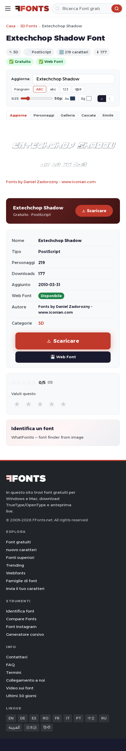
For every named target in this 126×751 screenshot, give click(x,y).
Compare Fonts (21, 618)
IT (68, 718)
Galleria (68, 115)
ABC (39, 89)
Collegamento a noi (25, 680)
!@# (78, 89)
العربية (14, 727)
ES (34, 718)
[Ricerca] (87, 8)
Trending (15, 565)
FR (57, 718)
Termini (13, 672)
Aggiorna (18, 115)
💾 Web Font (63, 356)
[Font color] (73, 98)
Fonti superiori (20, 557)
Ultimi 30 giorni (21, 695)
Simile (107, 115)
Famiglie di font (21, 580)
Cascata (88, 115)
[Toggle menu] (8, 9)
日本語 (31, 727)
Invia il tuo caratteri (25, 588)
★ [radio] (17, 404)
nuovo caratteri (21, 549)
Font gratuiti (18, 542)
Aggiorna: (20, 79)
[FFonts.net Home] (32, 9)
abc (53, 89)
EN (11, 718)
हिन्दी (46, 727)
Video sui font (20, 688)
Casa (10, 26)
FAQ (10, 664)
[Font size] (36, 98)
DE (22, 718)
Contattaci (16, 657)
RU (104, 718)
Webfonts (15, 573)
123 (65, 89)
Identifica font (20, 611)
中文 (91, 718)
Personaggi (44, 115)
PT (78, 718)
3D (41, 323)
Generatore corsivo (25, 634)
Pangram (21, 89)
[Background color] (89, 98)
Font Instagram (21, 626)
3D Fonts (28, 26)
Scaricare (94, 210)
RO (45, 718)
